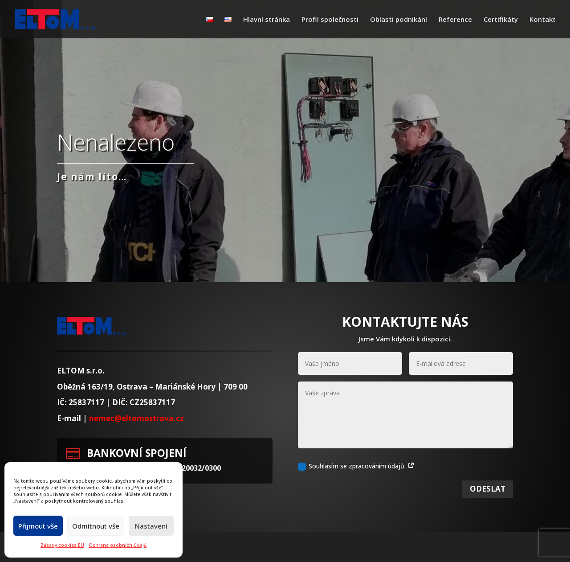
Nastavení (151, 525)
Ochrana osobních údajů (118, 545)
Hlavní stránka (266, 20)
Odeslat (487, 500)
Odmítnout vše (95, 525)
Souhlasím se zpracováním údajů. (356, 477)
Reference (455, 20)
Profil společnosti (329, 20)
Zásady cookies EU (62, 545)
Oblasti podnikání (398, 20)
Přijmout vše (38, 525)
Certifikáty (501, 20)
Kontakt (542, 20)
